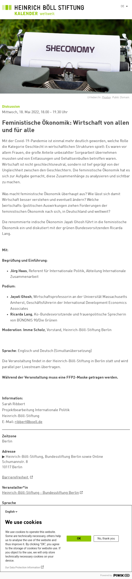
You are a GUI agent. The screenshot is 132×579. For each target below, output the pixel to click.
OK (79, 538)
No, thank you (106, 538)
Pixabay (106, 97)
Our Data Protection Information (22, 567)
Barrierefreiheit (15, 477)
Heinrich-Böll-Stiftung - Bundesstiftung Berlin (40, 493)
